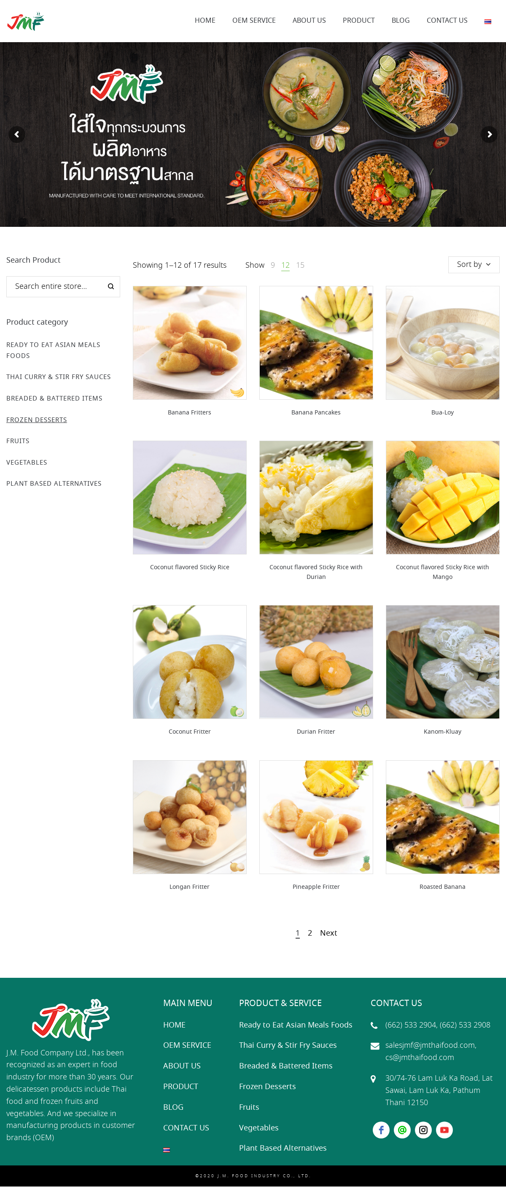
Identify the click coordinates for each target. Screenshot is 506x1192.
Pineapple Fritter (316, 887)
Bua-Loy (442, 413)
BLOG (173, 1107)
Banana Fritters (189, 413)
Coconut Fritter (190, 732)
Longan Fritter (190, 887)
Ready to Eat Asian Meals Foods (296, 1025)
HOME (174, 1025)
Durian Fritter (316, 732)
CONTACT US (186, 1128)
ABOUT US (182, 1066)
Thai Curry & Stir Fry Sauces (58, 377)
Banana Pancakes (316, 413)
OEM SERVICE (187, 1045)
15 (300, 265)
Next (328, 934)
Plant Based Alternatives (54, 484)
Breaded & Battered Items (54, 399)
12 (285, 265)
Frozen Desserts (36, 420)
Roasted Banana (443, 887)
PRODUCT (180, 1087)
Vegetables (26, 463)
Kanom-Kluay (442, 732)
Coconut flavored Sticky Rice (189, 567)
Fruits (18, 441)
